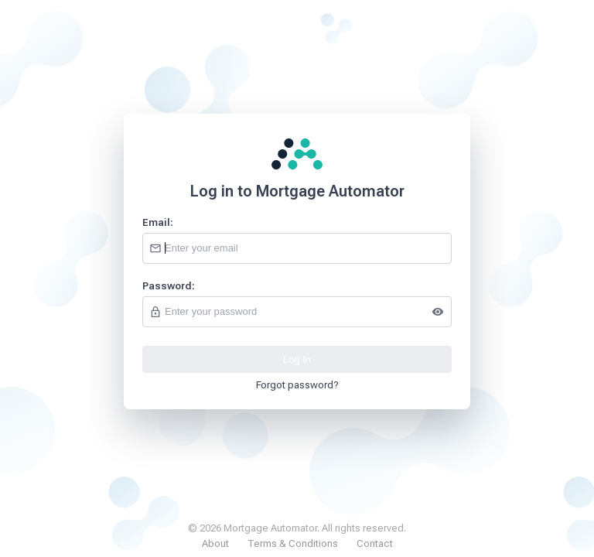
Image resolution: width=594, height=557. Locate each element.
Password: (168, 286)
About (215, 543)
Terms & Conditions (293, 543)
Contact (375, 543)
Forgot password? (297, 385)
